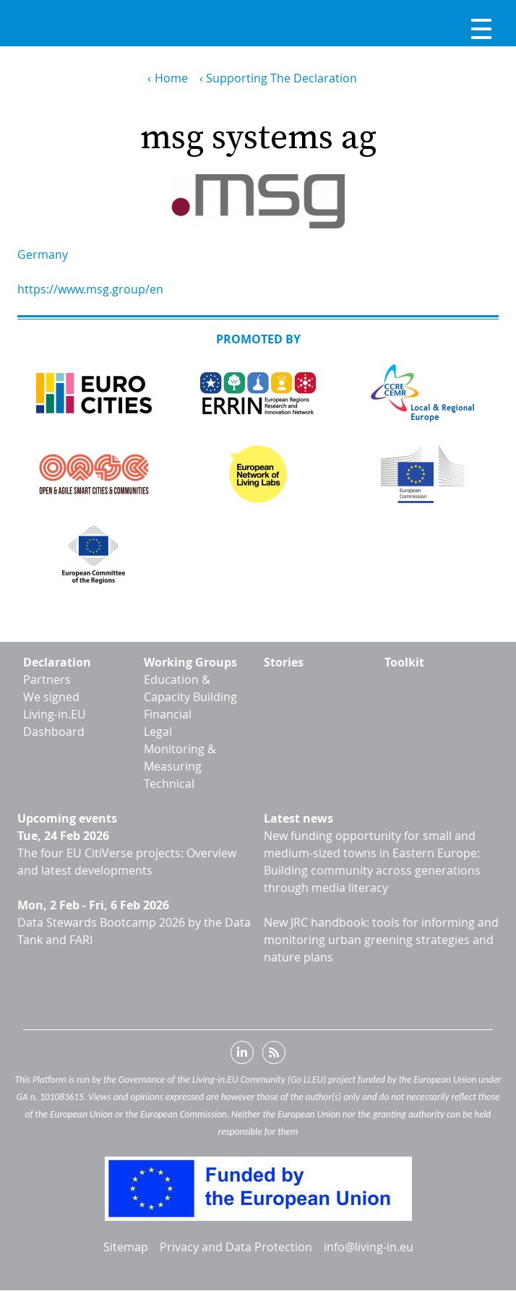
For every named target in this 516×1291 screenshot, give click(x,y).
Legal (158, 731)
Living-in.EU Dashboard (54, 722)
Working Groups (190, 662)
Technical (169, 784)
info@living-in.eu (368, 1247)
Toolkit (404, 662)
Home (171, 78)
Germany (42, 254)
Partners (47, 679)
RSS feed (273, 1055)
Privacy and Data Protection (236, 1247)
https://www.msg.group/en (90, 289)
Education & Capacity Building (190, 688)
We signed (51, 697)
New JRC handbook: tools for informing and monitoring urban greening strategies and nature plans (381, 939)
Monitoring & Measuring (180, 757)
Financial (168, 714)
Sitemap (125, 1247)
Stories (284, 662)
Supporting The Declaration (281, 78)
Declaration (57, 662)
